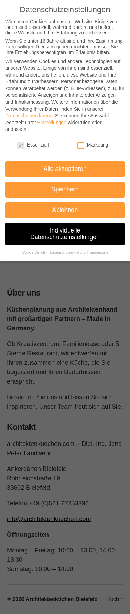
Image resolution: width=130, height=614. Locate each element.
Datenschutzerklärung (28, 115)
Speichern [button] (65, 189)
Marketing (92, 145)
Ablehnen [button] (65, 209)
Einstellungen (52, 122)
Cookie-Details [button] (34, 252)
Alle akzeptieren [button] (65, 168)
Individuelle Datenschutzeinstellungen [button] (64, 234)
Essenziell (33, 145)
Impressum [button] (99, 252)
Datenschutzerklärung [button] (68, 252)
